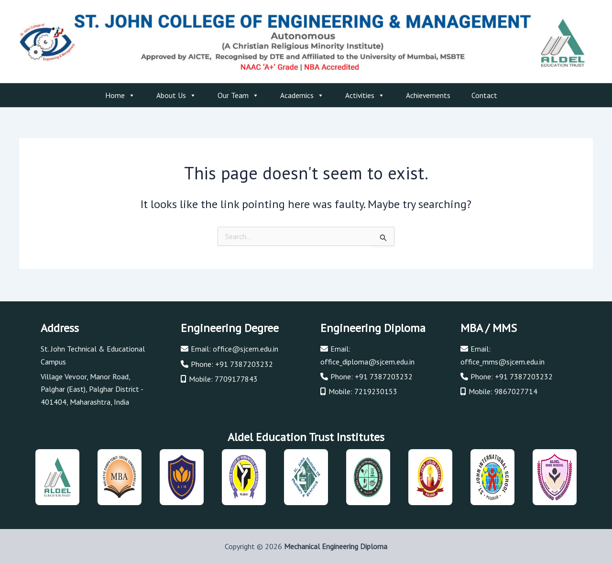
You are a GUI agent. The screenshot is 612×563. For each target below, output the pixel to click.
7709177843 (236, 377)
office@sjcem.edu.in (245, 347)
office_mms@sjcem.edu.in (502, 359)
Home (120, 95)
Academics (302, 95)
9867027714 (515, 390)
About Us (176, 95)
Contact (484, 95)
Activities (365, 95)
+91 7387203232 (244, 362)
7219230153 (375, 390)
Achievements (428, 95)
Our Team (238, 95)
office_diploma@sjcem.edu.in (367, 359)
